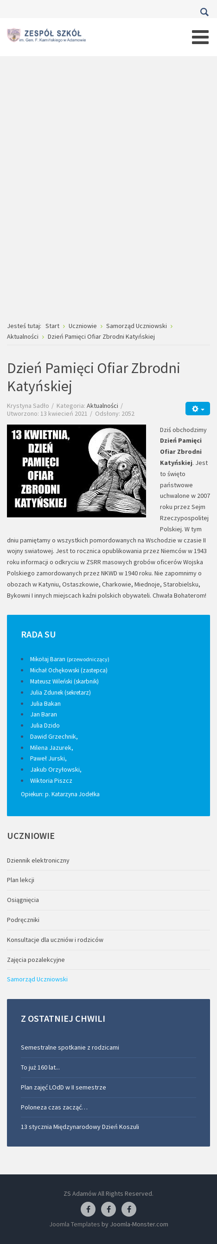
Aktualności (102, 405)
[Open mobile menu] (200, 37)
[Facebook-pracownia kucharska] (128, 1209)
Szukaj (204, 12)
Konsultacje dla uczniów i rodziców (55, 939)
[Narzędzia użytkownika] (197, 408)
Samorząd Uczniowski (37, 979)
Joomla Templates (74, 1224)
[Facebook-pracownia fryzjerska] (108, 1209)
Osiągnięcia (23, 900)
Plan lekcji (20, 880)
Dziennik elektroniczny (38, 860)
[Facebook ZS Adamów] (88, 1209)
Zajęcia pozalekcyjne (36, 959)
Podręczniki (23, 919)
